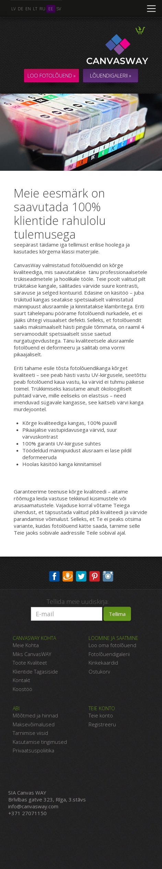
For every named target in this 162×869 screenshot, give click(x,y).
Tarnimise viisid (30, 732)
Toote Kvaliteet (30, 662)
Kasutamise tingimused (40, 741)
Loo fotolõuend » (51, 75)
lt (35, 9)
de (20, 9)
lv (13, 9)
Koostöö (22, 689)
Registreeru (102, 724)
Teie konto (101, 715)
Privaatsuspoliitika (33, 750)
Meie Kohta (26, 645)
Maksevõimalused (34, 724)
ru (42, 9)
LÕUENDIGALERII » (110, 75)
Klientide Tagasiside (35, 671)
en (28, 9)
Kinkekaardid (103, 662)
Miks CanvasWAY (32, 654)
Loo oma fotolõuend (112, 645)
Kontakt (21, 680)
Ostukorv (99, 671)
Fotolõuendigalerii (109, 654)
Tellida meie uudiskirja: (77, 601)
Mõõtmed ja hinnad (35, 715)
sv (58, 9)
